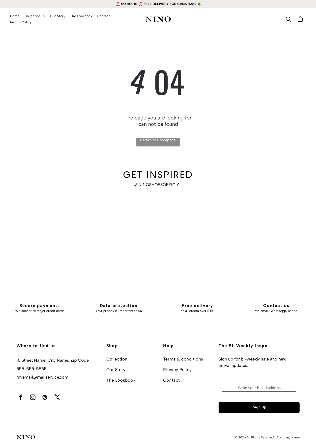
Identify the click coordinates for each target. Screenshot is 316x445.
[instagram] (33, 398)
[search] (288, 19)
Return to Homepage (158, 140)
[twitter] (57, 398)
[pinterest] (45, 398)
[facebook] (20, 398)
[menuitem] (15, 16)
